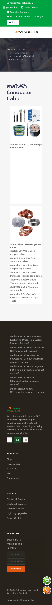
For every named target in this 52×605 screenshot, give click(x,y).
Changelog (13, 478)
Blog (9, 459)
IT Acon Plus (27, 600)
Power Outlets (14, 518)
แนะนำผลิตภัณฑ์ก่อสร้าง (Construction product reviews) (27, 390)
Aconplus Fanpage (18, 12)
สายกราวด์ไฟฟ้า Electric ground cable (25, 246)
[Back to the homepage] (26, 32)
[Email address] (16, 561)
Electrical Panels (16, 499)
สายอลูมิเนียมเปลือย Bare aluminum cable (23, 259)
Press (10, 473)
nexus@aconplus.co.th (20, 2)
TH (12, 22)
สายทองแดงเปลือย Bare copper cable (22, 252)
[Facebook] (9, 439)
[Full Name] (16, 554)
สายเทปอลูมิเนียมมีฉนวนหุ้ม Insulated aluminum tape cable (24, 298)
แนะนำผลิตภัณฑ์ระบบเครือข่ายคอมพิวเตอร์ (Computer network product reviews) (27, 359)
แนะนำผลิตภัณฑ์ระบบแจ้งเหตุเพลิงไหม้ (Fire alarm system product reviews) (27, 370)
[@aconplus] (10, 7)
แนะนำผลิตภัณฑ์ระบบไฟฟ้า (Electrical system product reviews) (24, 381)
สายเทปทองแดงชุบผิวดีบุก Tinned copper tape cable (24, 281)
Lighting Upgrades (17, 513)
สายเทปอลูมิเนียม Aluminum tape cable (24, 288)
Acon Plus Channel (18, 16)
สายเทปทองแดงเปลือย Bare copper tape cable (24, 267)
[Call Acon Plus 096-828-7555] (47, 590)
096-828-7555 (29, 7)
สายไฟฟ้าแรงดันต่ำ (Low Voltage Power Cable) (26, 146)
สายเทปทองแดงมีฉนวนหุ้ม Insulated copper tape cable (26, 274)
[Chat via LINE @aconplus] (47, 580)
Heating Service (15, 508)
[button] (8, 32)
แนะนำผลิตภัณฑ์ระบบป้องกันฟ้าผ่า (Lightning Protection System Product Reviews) (26, 340)
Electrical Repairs (16, 504)
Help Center (13, 464)
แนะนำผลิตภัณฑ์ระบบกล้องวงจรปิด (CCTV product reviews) (27, 349)
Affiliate (11, 468)
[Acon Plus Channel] (25, 439)
